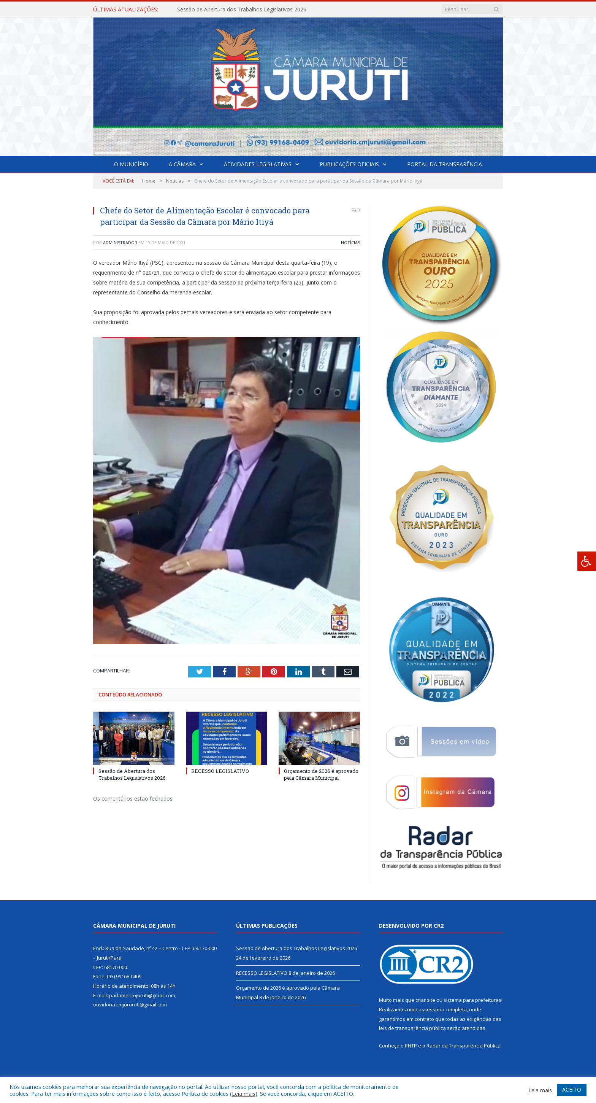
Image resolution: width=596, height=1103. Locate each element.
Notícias (350, 242)
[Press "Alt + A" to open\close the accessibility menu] (586, 561)
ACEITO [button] (571, 1089)
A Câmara (182, 164)
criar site (425, 1000)
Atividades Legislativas (258, 164)
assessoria (431, 1009)
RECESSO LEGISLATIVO (220, 771)
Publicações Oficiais (349, 164)
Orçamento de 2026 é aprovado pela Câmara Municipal (321, 774)
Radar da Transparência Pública (463, 1045)
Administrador (120, 242)
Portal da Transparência (444, 164)
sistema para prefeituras (472, 1000)
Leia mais (243, 1093)
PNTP (411, 1045)
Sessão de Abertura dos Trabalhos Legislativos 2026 (241, 9)
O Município (131, 164)
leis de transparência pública (412, 1028)
